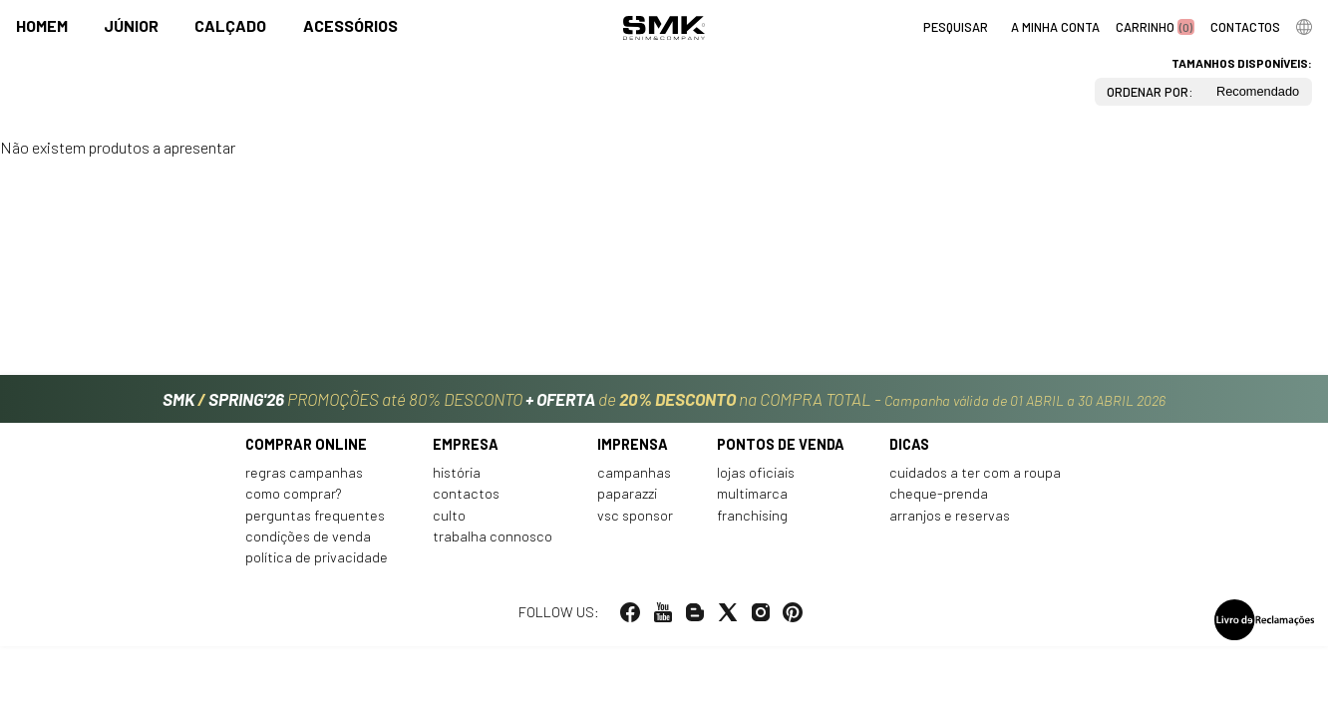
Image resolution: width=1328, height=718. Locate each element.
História (457, 482)
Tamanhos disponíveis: (1241, 63)
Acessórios (350, 26)
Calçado (230, 26)
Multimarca (752, 503)
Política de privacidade (316, 566)
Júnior (131, 26)
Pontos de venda (780, 453)
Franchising (752, 524)
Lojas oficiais (756, 482)
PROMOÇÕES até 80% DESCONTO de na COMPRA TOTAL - (664, 400)
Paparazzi (627, 503)
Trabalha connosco (492, 546)
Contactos (466, 503)
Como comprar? (293, 503)
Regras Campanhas (304, 482)
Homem (42, 26)
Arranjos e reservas (949, 524)
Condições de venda (308, 546)
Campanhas (634, 482)
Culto (449, 524)
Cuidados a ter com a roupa (975, 482)
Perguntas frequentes (315, 524)
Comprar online (306, 453)
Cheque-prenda (938, 503)
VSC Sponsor (635, 524)
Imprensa (632, 453)
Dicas (909, 453)
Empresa (465, 453)
